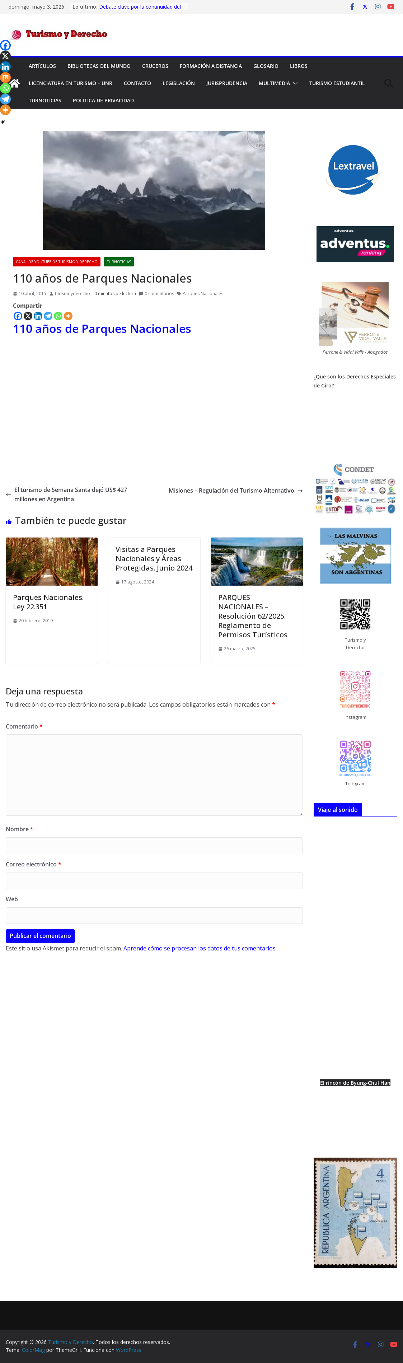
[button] (294, 83)
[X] (28, 316)
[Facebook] (18, 316)
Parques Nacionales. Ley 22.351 (48, 601)
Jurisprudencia (226, 83)
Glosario (265, 65)
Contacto (137, 83)
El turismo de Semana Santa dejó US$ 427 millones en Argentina (66, 494)
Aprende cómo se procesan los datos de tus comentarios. (200, 948)
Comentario (24, 726)
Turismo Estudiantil (337, 83)
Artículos (42, 65)
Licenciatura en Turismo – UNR (70, 83)
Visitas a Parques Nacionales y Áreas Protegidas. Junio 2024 (154, 558)
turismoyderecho (72, 293)
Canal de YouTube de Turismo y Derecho (57, 261)
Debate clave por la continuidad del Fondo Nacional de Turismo (140, 10)
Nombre (19, 829)
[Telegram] (48, 316)
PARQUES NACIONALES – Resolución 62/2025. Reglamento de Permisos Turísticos (252, 615)
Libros (299, 65)
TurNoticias (45, 100)
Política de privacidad (103, 100)
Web (12, 899)
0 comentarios (156, 293)
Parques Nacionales (203, 293)
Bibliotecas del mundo (99, 65)
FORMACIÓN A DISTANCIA (211, 65)
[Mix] (5, 77)
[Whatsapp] (58, 316)
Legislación (179, 83)
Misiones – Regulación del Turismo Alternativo (236, 490)
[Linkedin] (38, 316)
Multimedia (274, 83)
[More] (68, 316)
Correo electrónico (33, 864)
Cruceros (155, 65)
